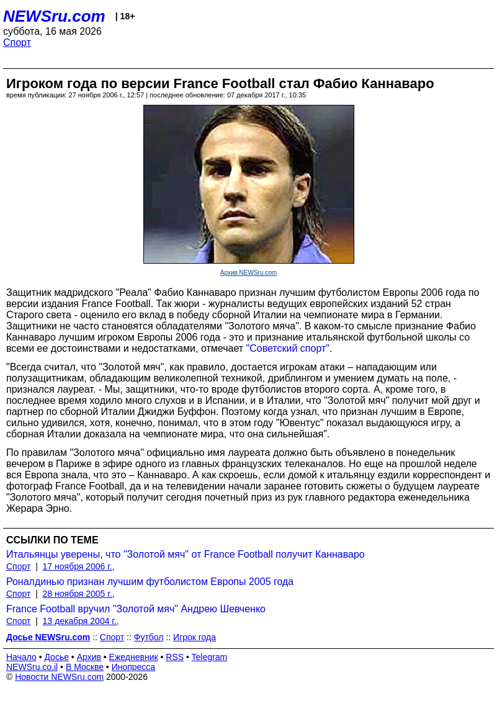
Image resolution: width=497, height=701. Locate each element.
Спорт (17, 42)
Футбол (149, 637)
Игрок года (194, 637)
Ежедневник (133, 657)
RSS (175, 657)
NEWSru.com (54, 16)
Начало (21, 657)
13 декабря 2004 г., (81, 621)
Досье (56, 657)
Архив (89, 657)
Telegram (210, 657)
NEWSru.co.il (32, 667)
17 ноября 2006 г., (79, 566)
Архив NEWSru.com (248, 272)
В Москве (85, 667)
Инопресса (134, 667)
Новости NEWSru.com (59, 677)
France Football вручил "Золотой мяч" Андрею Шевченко (136, 609)
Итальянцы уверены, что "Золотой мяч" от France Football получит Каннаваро (185, 554)
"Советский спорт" (287, 348)
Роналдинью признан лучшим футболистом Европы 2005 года (149, 581)
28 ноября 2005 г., (79, 594)
